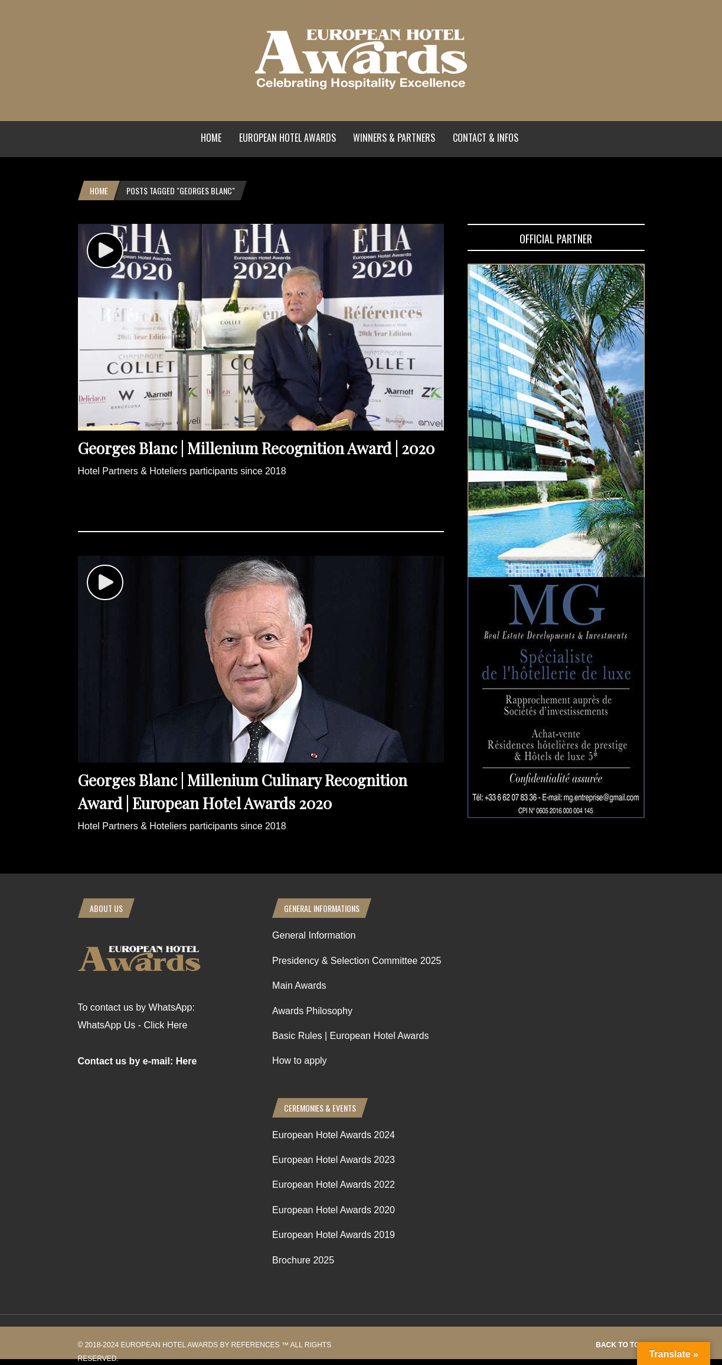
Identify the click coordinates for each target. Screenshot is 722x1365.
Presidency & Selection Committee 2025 (356, 961)
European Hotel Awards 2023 (333, 1160)
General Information (313, 935)
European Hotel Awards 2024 (333, 1135)
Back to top (620, 1345)
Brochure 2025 (303, 1260)
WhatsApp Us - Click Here (133, 1025)
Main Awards (299, 985)
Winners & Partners (394, 138)
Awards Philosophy (312, 1011)
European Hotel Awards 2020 (333, 1210)
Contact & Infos (485, 138)
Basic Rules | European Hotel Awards (350, 1036)
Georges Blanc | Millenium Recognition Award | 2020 (256, 448)
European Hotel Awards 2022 (333, 1185)
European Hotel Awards (287, 138)
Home (211, 138)
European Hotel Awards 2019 (333, 1235)
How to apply (299, 1060)
